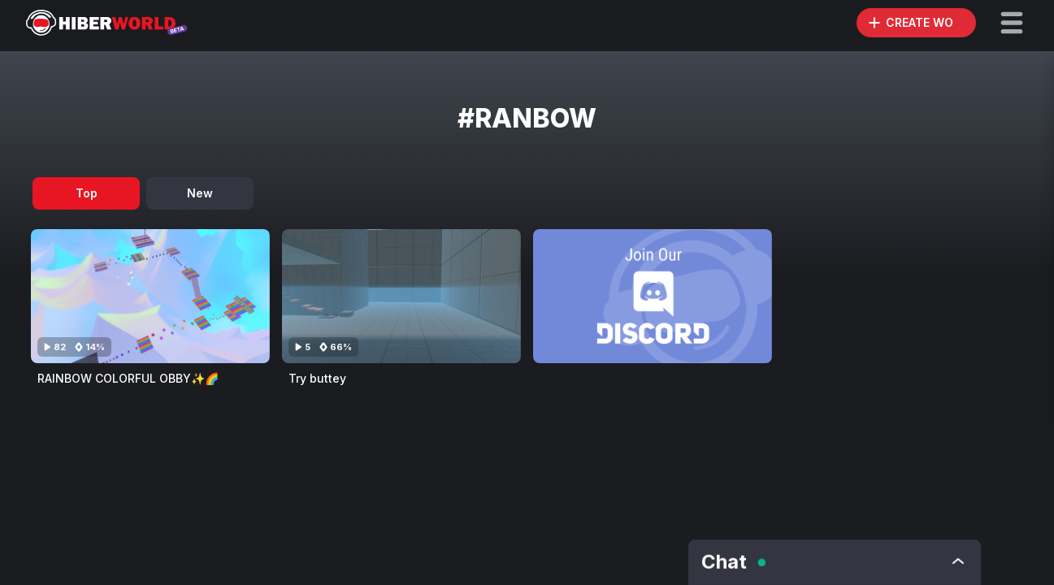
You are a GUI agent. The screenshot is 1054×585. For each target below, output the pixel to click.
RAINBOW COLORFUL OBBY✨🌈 (128, 378)
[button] (1011, 22)
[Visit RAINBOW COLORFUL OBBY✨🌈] (150, 296)
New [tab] (200, 193)
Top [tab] (87, 193)
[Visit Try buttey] (401, 296)
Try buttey (317, 378)
